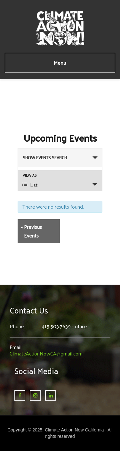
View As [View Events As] (29, 175)
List (30, 184)
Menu (60, 62)
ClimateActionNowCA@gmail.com (46, 353)
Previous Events (31, 231)
